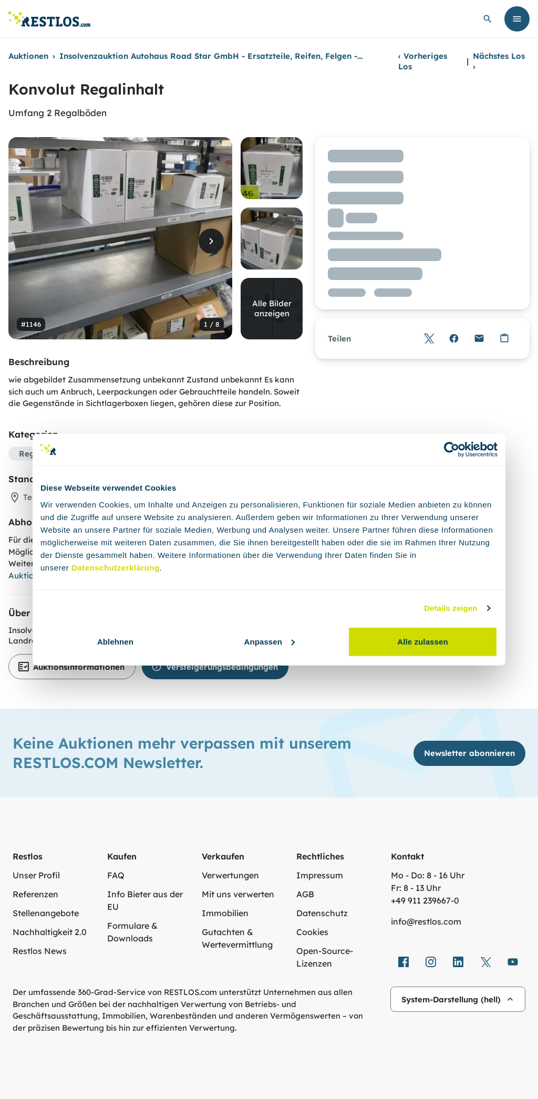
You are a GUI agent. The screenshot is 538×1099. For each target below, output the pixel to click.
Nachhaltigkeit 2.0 (50, 932)
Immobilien (225, 913)
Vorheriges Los (422, 61)
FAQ (116, 875)
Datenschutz (322, 913)
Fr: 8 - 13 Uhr (416, 888)
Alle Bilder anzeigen (272, 308)
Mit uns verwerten (238, 894)
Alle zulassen (422, 641)
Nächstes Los (499, 61)
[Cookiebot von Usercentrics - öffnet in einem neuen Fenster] (452, 450)
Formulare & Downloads (132, 932)
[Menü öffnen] (517, 19)
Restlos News (40, 951)
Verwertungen (230, 875)
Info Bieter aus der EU (145, 900)
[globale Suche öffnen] (487, 19)
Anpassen (269, 641)
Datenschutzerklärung (115, 567)
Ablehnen (115, 641)
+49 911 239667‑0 (425, 900)
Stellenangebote (46, 913)
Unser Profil (36, 875)
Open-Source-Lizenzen (324, 957)
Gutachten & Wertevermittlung (237, 938)
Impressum (319, 875)
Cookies (312, 932)
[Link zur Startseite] (49, 19)
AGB (305, 894)
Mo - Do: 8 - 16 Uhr (427, 875)
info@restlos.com (426, 921)
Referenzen (35, 894)
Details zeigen (450, 608)
